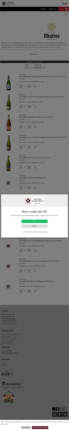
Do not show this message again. (36, 232)
